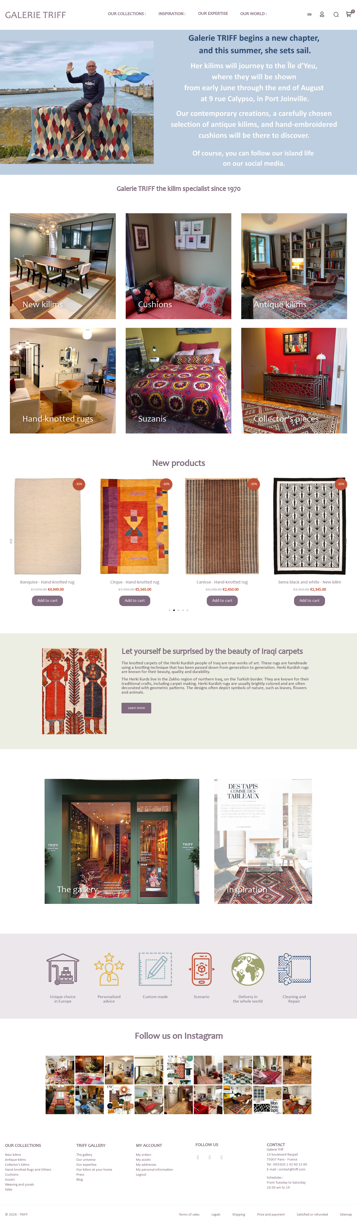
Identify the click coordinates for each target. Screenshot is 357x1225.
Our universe (85, 1160)
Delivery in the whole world (248, 999)
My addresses (146, 1165)
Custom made (155, 997)
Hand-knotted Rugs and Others (28, 1170)
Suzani (10, 1180)
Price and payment (271, 1215)
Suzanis (152, 419)
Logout (141, 1175)
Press (80, 1175)
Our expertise (86, 1165)
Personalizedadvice (109, 999)
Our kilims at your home (94, 1170)
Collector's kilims (17, 1165)
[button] (169, 610)
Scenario (201, 997)
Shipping (238, 1215)
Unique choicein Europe (63, 999)
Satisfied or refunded (312, 1215)
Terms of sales (189, 1215)
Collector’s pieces (286, 419)
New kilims (42, 305)
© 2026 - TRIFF (16, 1215)
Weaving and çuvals (19, 1185)
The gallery (84, 1155)
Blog (79, 1180)
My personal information (154, 1170)
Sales (8, 1190)
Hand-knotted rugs (57, 419)
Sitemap (346, 1215)
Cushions (155, 305)
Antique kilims (280, 305)
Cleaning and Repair (294, 999)
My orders (143, 1155)
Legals (215, 1215)
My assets (143, 1160)
